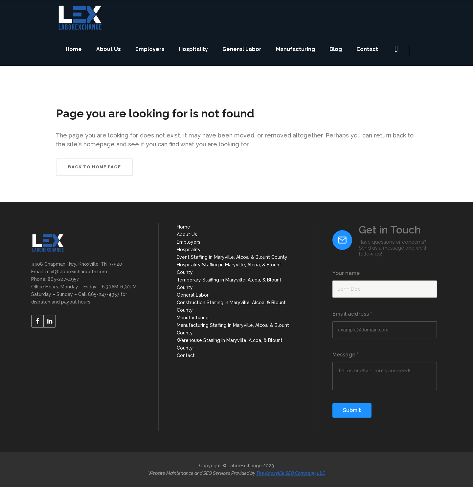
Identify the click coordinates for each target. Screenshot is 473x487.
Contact (186, 355)
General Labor (193, 295)
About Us (187, 234)
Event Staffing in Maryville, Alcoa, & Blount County (232, 257)
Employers (188, 242)
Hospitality (189, 249)
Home (183, 227)
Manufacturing (193, 317)
